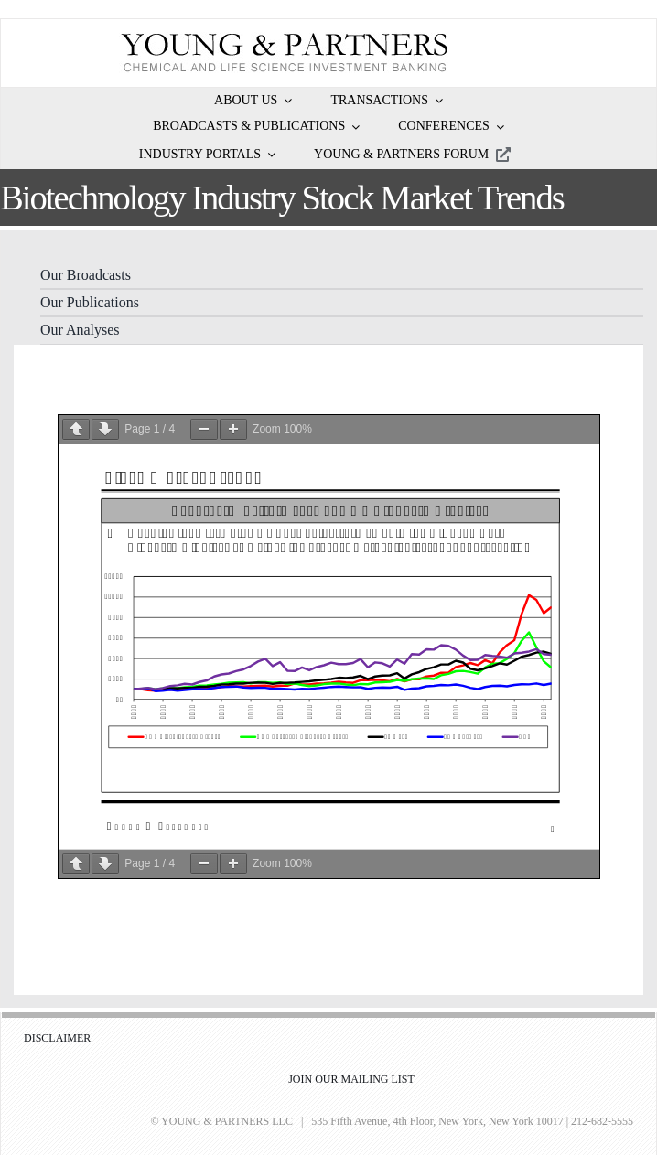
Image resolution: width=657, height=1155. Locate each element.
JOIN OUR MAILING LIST (351, 1079)
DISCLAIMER (57, 1038)
